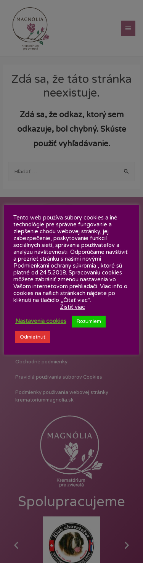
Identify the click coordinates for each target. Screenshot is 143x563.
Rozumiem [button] (89, 321)
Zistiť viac (72, 307)
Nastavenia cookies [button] (40, 321)
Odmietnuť (32, 337)
